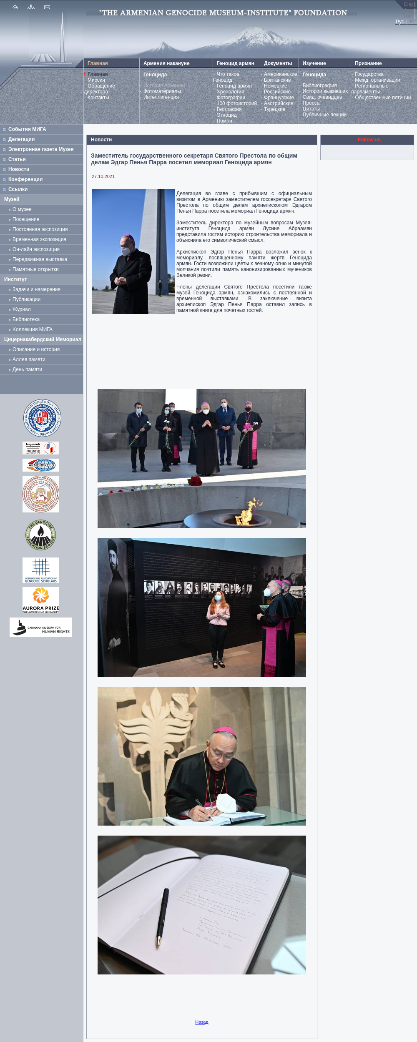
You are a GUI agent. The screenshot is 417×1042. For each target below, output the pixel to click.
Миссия (96, 80)
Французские (279, 97)
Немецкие (275, 86)
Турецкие (274, 109)
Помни (224, 121)
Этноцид (227, 115)
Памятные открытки (37, 269)
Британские (277, 80)
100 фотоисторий (237, 103)
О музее (22, 209)
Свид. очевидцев (322, 97)
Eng (408, 4)
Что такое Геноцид (226, 77)
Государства (369, 74)
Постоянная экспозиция (40, 229)
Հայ (408, 10)
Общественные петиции (383, 97)
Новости (18, 169)
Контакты (98, 97)
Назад (201, 1021)
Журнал (23, 309)
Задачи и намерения (36, 289)
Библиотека (26, 319)
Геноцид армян (234, 86)
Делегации (21, 139)
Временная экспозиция (39, 239)
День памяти (27, 369)
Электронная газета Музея (40, 149)
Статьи (17, 159)
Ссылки (18, 189)
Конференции (25, 179)
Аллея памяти (29, 359)
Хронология (230, 92)
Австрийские (278, 103)
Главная (98, 74)
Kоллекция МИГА (33, 329)
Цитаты (311, 109)
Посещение (26, 219)
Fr (411, 22)
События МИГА (27, 129)
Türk (408, 16)
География (229, 109)
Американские (280, 74)
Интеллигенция (161, 97)
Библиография (320, 85)
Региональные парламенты (369, 89)
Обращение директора (99, 89)
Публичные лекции (325, 115)
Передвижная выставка (41, 259)
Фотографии (231, 97)
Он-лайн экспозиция (38, 249)
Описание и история (36, 349)
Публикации (26, 299)
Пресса (311, 103)
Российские (277, 92)
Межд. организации (377, 80)
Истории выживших (325, 91)
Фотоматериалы (162, 91)
